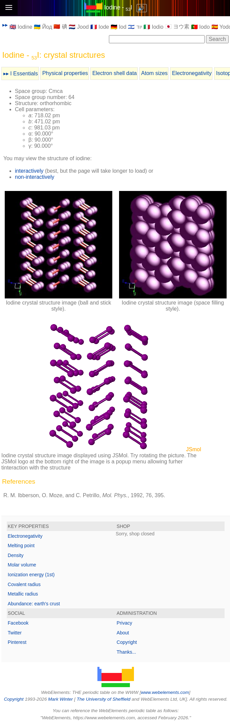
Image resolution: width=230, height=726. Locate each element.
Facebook (18, 623)
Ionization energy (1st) (31, 574)
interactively (29, 171)
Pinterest (17, 642)
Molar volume (22, 564)
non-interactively (34, 177)
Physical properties (65, 73)
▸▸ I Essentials (20, 73)
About (123, 632)
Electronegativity (191, 73)
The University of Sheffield (104, 699)
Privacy (124, 623)
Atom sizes (154, 73)
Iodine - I (118, 7)
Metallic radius (23, 594)
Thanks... (126, 652)
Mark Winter (60, 699)
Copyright (127, 642)
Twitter (15, 632)
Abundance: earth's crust (34, 603)
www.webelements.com (165, 692)
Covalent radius (24, 584)
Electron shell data (114, 73)
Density (16, 555)
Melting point (21, 545)
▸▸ (5, 25)
